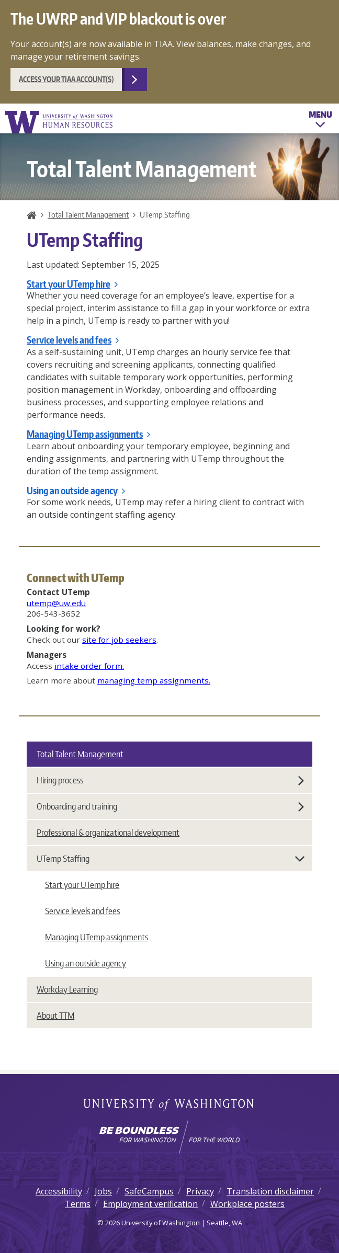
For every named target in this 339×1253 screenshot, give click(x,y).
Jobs (103, 1191)
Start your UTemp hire (72, 284)
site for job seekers (119, 639)
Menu (320, 120)
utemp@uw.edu (56, 603)
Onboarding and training (170, 806)
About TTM (55, 1015)
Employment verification (150, 1204)
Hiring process (170, 780)
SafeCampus (149, 1191)
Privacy (200, 1191)
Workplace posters (247, 1204)
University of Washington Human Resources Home (59, 122)
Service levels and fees (73, 340)
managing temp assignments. (153, 680)
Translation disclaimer (270, 1191)
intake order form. (89, 665)
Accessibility (59, 1191)
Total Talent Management (88, 214)
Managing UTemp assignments (88, 434)
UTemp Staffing (171, 858)
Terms (78, 1204)
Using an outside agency (76, 490)
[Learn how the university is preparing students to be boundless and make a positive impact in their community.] (169, 1137)
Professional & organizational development (108, 832)
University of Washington (169, 1105)
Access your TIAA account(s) (66, 79)
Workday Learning (67, 989)
